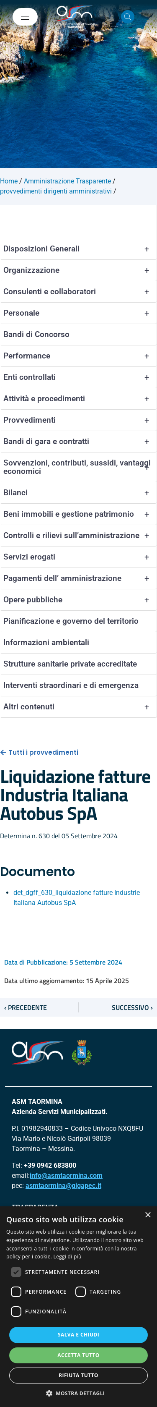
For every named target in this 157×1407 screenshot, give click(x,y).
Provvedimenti (80, 420)
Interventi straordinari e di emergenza (71, 685)
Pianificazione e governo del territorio (71, 621)
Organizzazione (80, 270)
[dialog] (78, 1306)
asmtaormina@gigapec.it (63, 1186)
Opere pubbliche (80, 599)
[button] (78, 1393)
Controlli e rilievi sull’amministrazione (80, 535)
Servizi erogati (80, 557)
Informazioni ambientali (46, 642)
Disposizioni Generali (80, 248)
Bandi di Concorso (36, 334)
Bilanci (80, 492)
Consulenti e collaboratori (80, 291)
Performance (80, 355)
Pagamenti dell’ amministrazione (80, 578)
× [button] (147, 1215)
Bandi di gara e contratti (80, 441)
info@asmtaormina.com (66, 1175)
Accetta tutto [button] (78, 1355)
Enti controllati (80, 377)
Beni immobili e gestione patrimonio (80, 514)
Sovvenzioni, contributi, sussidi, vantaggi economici (80, 467)
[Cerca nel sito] (127, 17)
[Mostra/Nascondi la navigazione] (25, 16)
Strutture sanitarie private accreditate (70, 664)
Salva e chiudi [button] (78, 1334)
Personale (80, 313)
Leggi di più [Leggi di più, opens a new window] (68, 1256)
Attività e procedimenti (80, 398)
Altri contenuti (80, 706)
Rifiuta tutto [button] (78, 1375)
